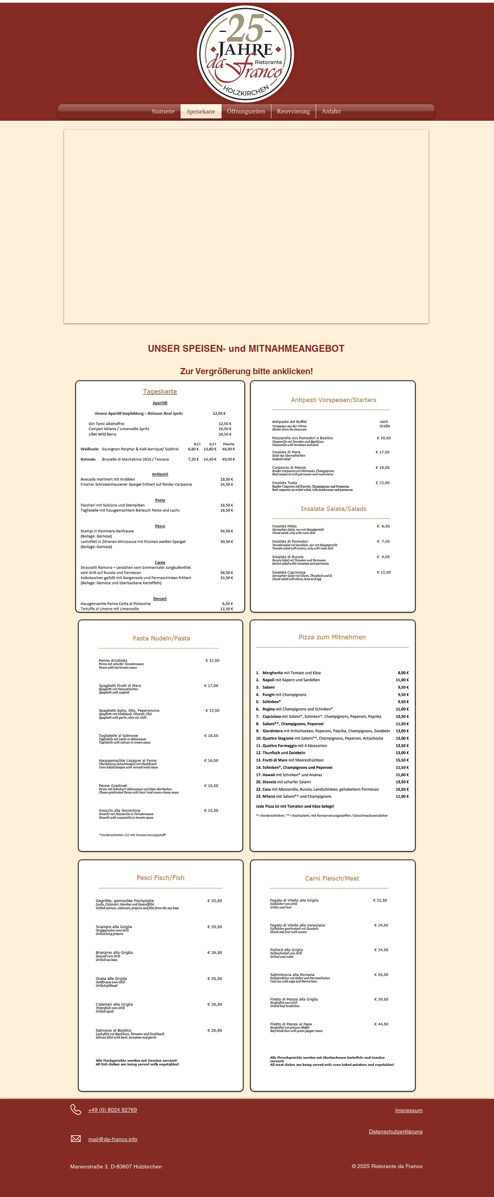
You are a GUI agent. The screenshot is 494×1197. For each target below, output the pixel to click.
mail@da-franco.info (112, 1139)
